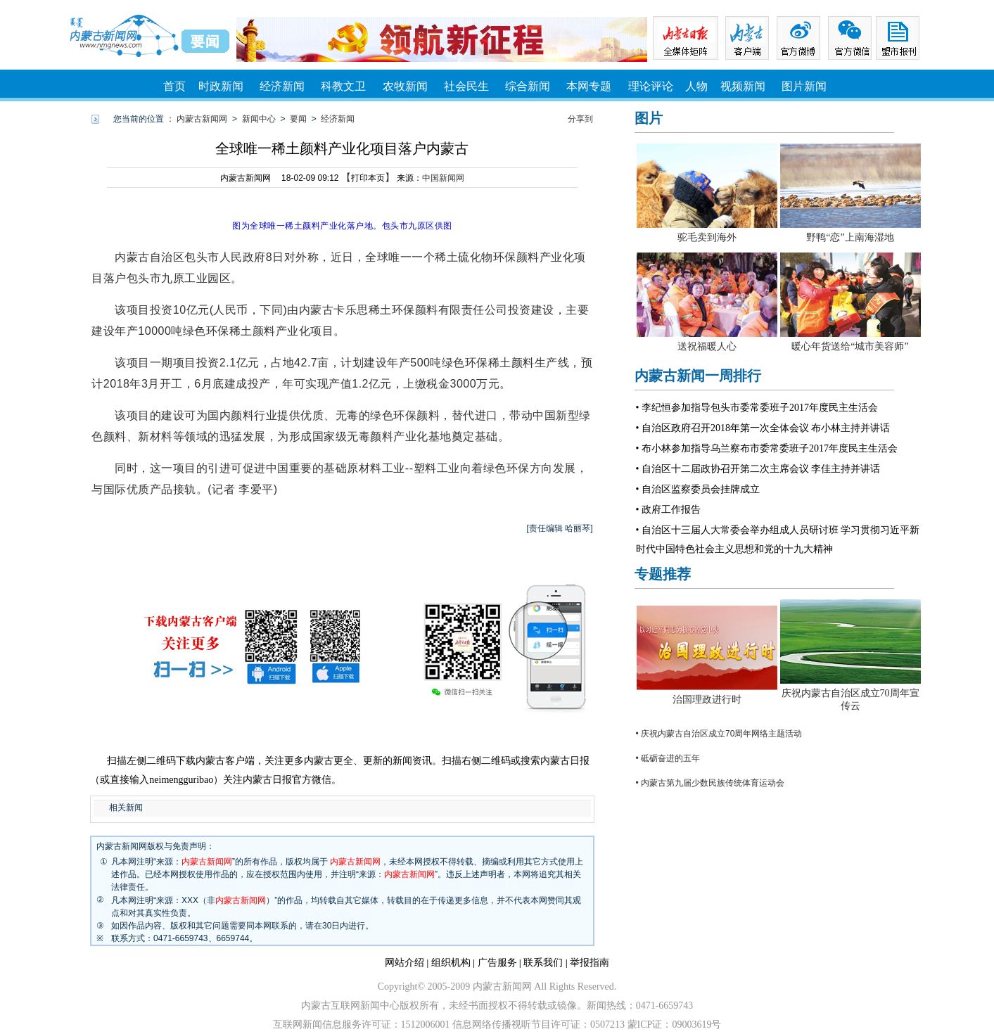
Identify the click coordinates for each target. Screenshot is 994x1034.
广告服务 (497, 962)
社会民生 (466, 86)
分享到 (580, 119)
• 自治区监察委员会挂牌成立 (698, 489)
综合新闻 (527, 86)
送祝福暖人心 (707, 346)
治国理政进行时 (707, 699)
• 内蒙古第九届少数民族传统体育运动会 (710, 783)
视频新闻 (742, 86)
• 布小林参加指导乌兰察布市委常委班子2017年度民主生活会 (767, 448)
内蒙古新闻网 (202, 119)
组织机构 (451, 962)
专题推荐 (663, 574)
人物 (696, 86)
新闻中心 (259, 119)
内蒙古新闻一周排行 (698, 375)
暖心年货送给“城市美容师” (849, 346)
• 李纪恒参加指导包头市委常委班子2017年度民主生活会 (757, 407)
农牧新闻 (405, 86)
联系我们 (543, 962)
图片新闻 (804, 86)
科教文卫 (343, 86)
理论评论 (650, 86)
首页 (174, 86)
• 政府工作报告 (668, 509)
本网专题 (588, 86)
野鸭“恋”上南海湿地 (849, 237)
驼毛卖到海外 (707, 237)
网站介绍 (404, 962)
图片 (649, 118)
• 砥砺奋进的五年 (668, 758)
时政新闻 (220, 86)
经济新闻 (282, 86)
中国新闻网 (443, 178)
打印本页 (368, 178)
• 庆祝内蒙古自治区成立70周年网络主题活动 (719, 734)
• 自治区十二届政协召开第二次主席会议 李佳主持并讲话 (758, 469)
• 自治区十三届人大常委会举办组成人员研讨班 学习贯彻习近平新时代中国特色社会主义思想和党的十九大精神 (778, 539)
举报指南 (589, 962)
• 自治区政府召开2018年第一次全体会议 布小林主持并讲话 (763, 428)
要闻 (298, 119)
